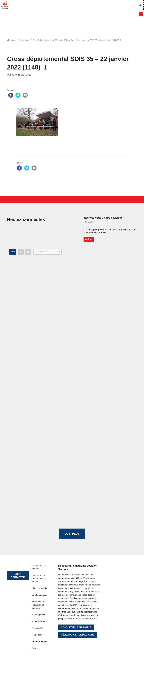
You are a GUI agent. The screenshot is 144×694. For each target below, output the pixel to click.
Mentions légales (39, 641)
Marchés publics (39, 595)
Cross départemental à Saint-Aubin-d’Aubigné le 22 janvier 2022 (40, 40)
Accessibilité (37, 628)
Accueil (8, 40)
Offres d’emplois (39, 588)
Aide (34, 648)
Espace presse (38, 614)
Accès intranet (38, 621)
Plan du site (37, 635)
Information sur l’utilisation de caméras (39, 604)
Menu (141, 14)
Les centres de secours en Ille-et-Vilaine (40, 578)
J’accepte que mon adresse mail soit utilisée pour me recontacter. (110, 231)
